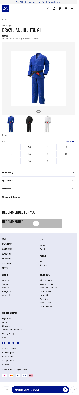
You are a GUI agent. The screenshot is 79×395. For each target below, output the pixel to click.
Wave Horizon (46, 306)
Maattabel (70, 141)
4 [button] (11, 161)
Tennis (5, 284)
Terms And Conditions (12, 329)
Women (43, 255)
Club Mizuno (7, 249)
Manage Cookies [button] (8, 361)
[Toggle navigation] (72, 8)
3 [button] (47, 154)
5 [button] (47, 161)
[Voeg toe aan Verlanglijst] (73, 389)
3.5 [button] (66, 154)
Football (5, 287)
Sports (5, 274)
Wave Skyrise (45, 302)
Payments (6, 318)
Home (4, 19)
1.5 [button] (66, 147)
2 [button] (11, 154)
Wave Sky (44, 299)
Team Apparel (7, 244)
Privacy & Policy (8, 357)
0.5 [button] (29, 147)
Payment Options (8, 353)
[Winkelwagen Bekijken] (60, 8)
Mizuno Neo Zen (47, 284)
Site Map (5, 365)
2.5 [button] (29, 154)
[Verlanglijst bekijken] (66, 8)
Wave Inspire (45, 291)
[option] (11, 124)
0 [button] (11, 147)
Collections (45, 274)
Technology (6, 258)
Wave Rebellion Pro (48, 287)
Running (6, 280)
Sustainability (7, 263)
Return (5, 322)
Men (41, 239)
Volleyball (6, 291)
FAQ (4, 337)
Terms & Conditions (9, 349)
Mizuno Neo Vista (47, 280)
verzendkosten (32, 38)
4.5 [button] (29, 161)
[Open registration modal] (54, 8)
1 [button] (47, 147)
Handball (6, 295)
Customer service (10, 313)
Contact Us (6, 253)
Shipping (6, 326)
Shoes (42, 245)
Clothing (43, 249)
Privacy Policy (8, 333)
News (4, 239)
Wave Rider (45, 295)
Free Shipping (22, 2)
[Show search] (48, 8)
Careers (5, 268)
